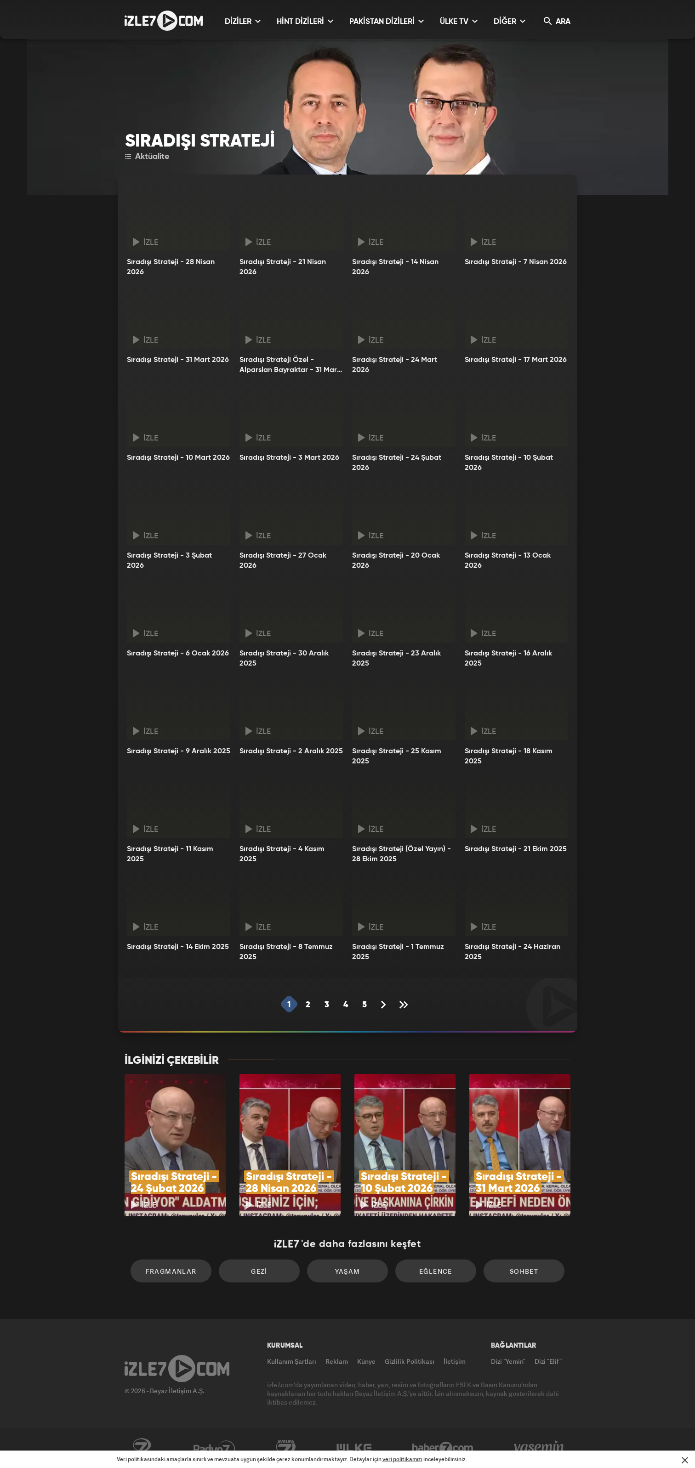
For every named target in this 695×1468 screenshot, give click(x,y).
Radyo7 (214, 1448)
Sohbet (524, 1271)
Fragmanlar (171, 1271)
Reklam (336, 1361)
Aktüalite (147, 156)
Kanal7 (141, 1448)
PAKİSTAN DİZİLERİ (386, 21)
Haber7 (442, 1448)
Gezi (259, 1271)
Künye (366, 1361)
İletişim (455, 1361)
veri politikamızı (402, 1459)
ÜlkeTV (354, 1448)
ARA (557, 21)
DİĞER (509, 21)
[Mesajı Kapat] (685, 1460)
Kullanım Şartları (291, 1361)
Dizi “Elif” (548, 1361)
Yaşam (347, 1271)
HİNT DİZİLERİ (305, 21)
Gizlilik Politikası (409, 1361)
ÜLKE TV (459, 21)
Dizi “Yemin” (508, 1361)
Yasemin (539, 1448)
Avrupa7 (286, 1448)
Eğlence (435, 1271)
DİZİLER (243, 21)
